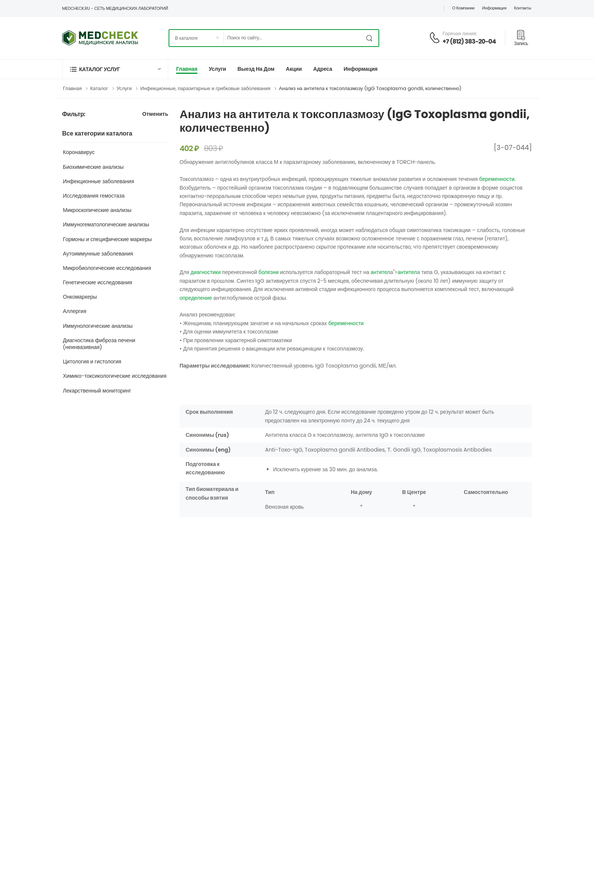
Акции (294, 69)
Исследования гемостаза (94, 195)
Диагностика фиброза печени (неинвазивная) (99, 344)
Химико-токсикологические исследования (115, 376)
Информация (494, 8)
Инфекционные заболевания (98, 181)
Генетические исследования (97, 282)
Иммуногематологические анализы (106, 224)
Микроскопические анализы (97, 210)
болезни (268, 272)
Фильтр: (73, 114)
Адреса (322, 69)
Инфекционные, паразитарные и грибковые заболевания (205, 88)
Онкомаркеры (80, 297)
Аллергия (74, 311)
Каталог (99, 88)
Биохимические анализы (93, 167)
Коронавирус (79, 152)
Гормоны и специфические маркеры (107, 239)
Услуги (217, 69)
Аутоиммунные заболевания (98, 253)
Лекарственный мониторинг (97, 390)
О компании (463, 8)
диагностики (206, 272)
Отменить (155, 114)
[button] (115, 69)
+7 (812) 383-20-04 (469, 41)
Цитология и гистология (92, 361)
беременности (496, 179)
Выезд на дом (256, 69)
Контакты (522, 8)
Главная (186, 69)
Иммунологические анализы (98, 326)
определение (196, 298)
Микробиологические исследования (107, 268)
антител (380, 272)
